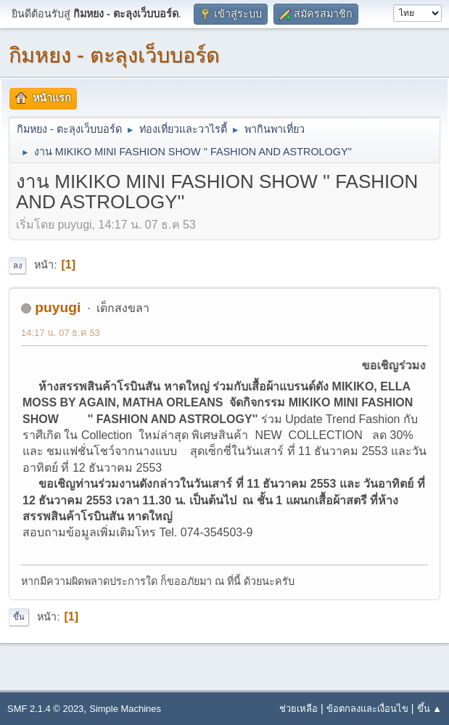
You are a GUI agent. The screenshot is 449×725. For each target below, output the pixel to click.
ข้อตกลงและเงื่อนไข (367, 708)
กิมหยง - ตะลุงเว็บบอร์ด (114, 55)
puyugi (58, 307)
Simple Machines (125, 708)
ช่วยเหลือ (298, 708)
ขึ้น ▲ (429, 708)
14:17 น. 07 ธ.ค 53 (60, 332)
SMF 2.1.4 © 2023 (45, 708)
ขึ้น (19, 617)
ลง (17, 265)
